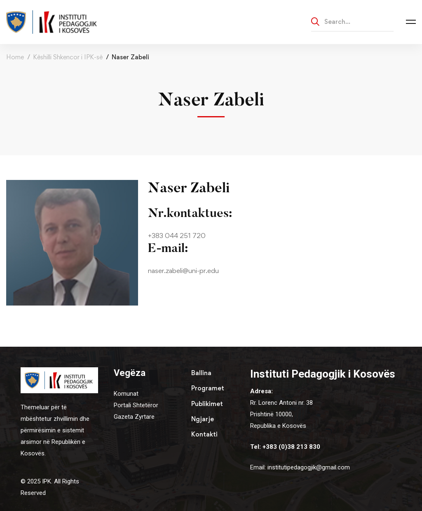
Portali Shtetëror (136, 405)
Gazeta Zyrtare (134, 416)
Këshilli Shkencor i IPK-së (68, 57)
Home (15, 57)
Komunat (126, 393)
